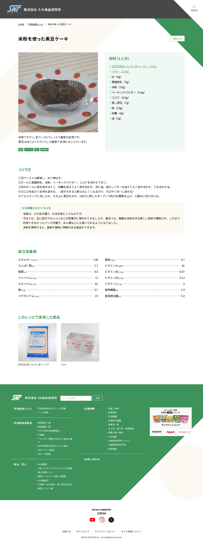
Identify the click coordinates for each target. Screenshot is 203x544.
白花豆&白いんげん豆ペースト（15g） (135, 66)
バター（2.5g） (121, 71)
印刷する (177, 38)
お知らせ (66, 531)
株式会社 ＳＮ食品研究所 (34, 9)
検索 (97, 398)
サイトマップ (82, 531)
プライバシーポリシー (105, 531)
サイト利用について (131, 531)
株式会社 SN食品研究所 (34, 398)
